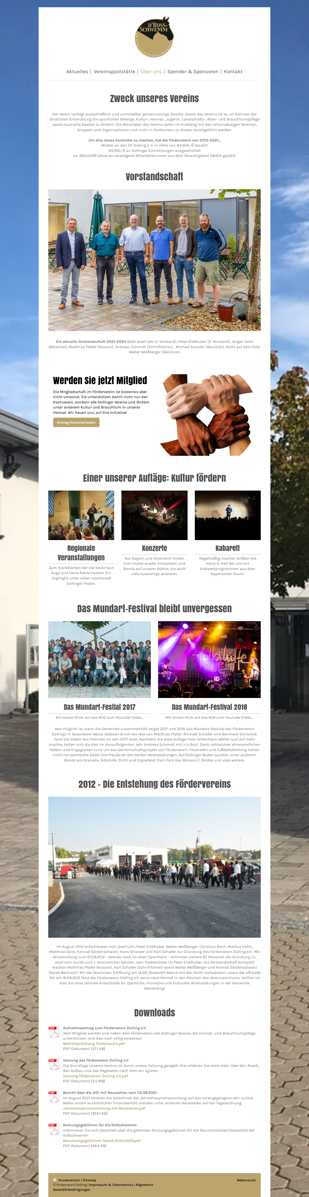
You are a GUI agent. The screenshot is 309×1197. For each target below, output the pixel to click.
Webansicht (246, 1180)
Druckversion (67, 1180)
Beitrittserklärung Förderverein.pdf (94, 1043)
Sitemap (89, 1180)
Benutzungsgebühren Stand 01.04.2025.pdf (102, 1140)
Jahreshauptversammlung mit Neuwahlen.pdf (104, 1108)
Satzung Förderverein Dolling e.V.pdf (95, 1076)
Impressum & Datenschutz (111, 1185)
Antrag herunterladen (76, 422)
